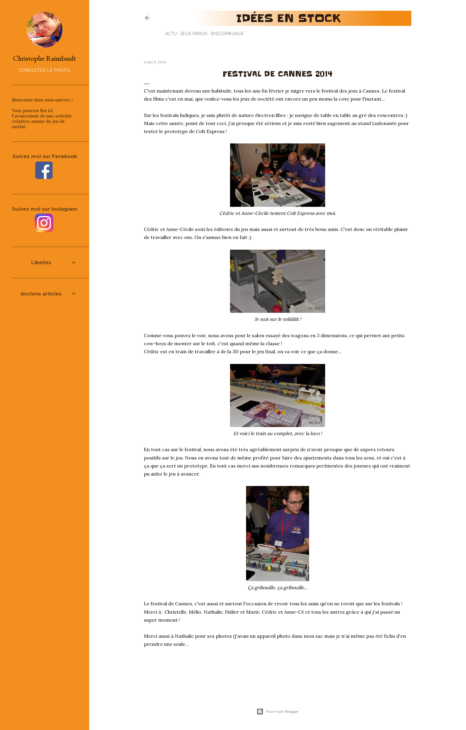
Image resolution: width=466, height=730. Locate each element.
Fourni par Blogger (277, 711)
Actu (171, 33)
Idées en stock (288, 18)
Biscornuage (227, 33)
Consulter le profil (45, 70)
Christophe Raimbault (44, 58)
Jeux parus (193, 33)
